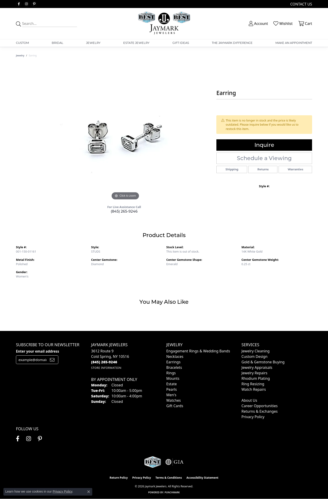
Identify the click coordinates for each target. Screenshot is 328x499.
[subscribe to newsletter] (52, 360)
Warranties (295, 169)
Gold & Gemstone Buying (262, 361)
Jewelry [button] (93, 43)
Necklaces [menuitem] (174, 356)
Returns (263, 169)
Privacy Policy (252, 416)
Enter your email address (37, 351)
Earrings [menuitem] (173, 361)
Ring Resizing (252, 383)
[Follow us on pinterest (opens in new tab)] (34, 4)
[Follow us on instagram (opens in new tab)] (26, 4)
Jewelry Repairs (254, 372)
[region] (125, 132)
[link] (300, 4)
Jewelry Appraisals (256, 367)
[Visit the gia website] (174, 462)
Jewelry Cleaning (255, 351)
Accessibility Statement (202, 478)
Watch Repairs (253, 389)
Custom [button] (22, 43)
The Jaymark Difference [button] (232, 43)
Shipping (232, 169)
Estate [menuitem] (171, 383)
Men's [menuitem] (171, 394)
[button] (258, 23)
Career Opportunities (259, 405)
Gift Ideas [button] (180, 43)
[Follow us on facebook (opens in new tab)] (18, 4)
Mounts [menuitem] (172, 378)
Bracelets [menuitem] (174, 367)
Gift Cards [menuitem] (174, 405)
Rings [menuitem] (171, 372)
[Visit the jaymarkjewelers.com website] (152, 462)
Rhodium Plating (255, 378)
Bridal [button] (57, 43)
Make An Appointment (293, 43)
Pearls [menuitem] (171, 389)
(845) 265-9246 (124, 211)
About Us (249, 400)
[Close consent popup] (88, 491)
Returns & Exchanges (259, 411)
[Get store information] (106, 368)
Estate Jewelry (136, 43)
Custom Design (254, 356)
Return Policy (119, 478)
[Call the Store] (104, 361)
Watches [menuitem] (173, 400)
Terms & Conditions (169, 478)
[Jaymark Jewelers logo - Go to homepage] (164, 23)
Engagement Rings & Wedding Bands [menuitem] (198, 351)
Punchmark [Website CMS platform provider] (172, 492)
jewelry (20, 55)
